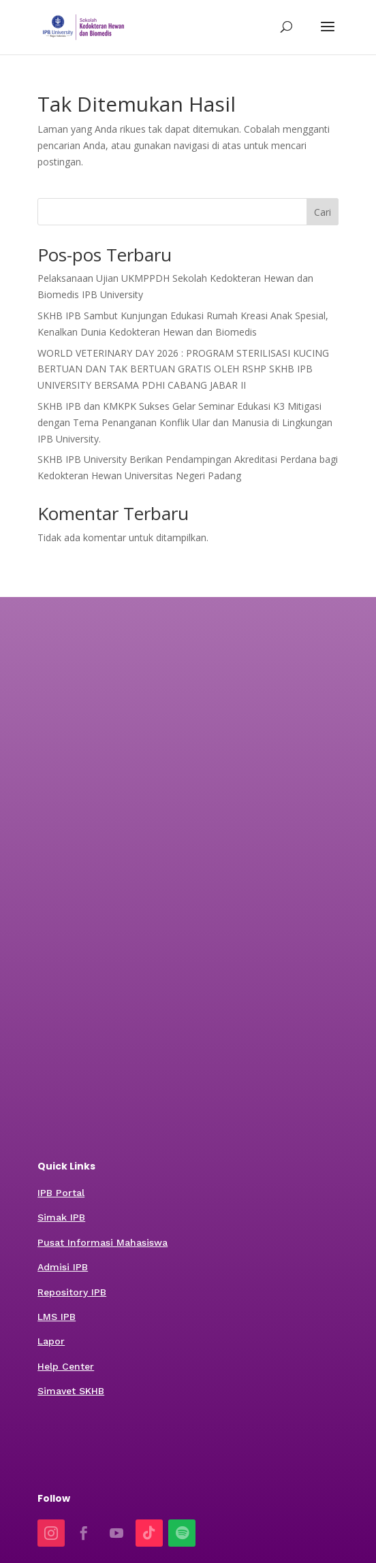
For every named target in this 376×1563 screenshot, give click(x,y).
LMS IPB (56, 1316)
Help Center (65, 1366)
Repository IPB (71, 1292)
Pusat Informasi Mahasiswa (102, 1242)
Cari (322, 212)
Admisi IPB (62, 1266)
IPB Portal (60, 1192)
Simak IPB (61, 1217)
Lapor (51, 1341)
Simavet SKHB (70, 1390)
